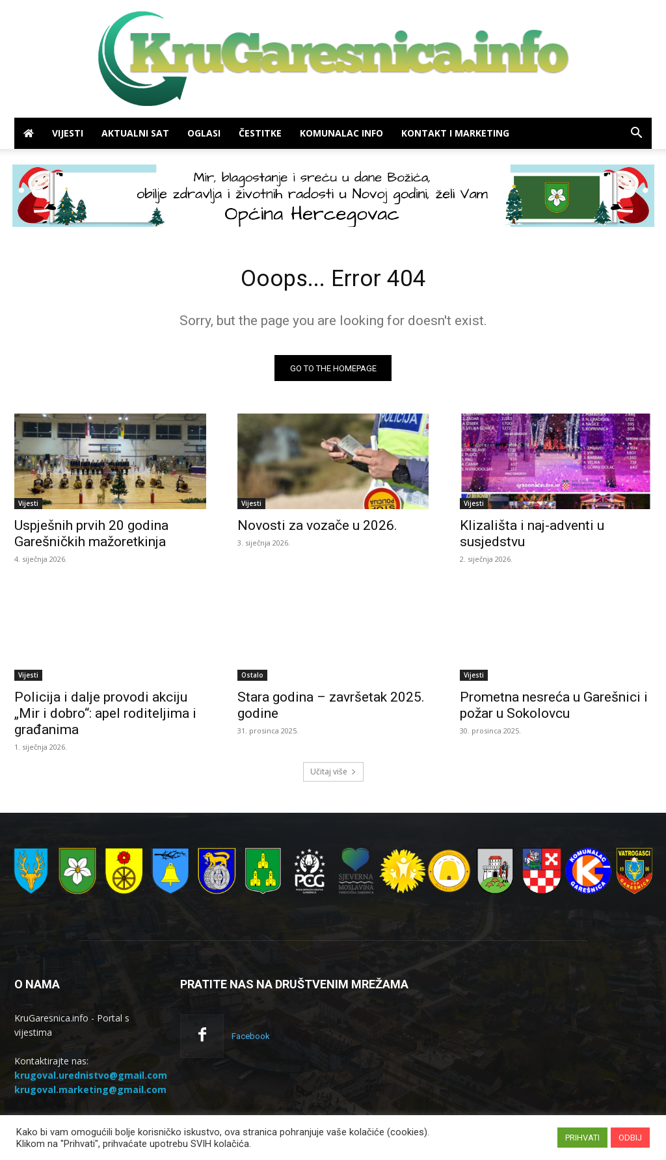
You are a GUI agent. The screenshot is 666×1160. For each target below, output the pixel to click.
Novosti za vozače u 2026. (317, 530)
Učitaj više (333, 776)
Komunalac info (341, 133)
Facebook (251, 1041)
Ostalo (252, 679)
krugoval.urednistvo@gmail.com (90, 1080)
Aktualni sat (135, 133)
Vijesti (67, 133)
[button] (636, 134)
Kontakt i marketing (455, 133)
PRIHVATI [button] (582, 1137)
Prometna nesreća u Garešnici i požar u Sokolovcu (554, 710)
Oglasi (203, 133)
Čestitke (260, 133)
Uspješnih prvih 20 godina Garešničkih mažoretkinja (91, 538)
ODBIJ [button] (630, 1137)
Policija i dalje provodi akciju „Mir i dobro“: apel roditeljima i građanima (105, 718)
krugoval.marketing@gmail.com (90, 1094)
